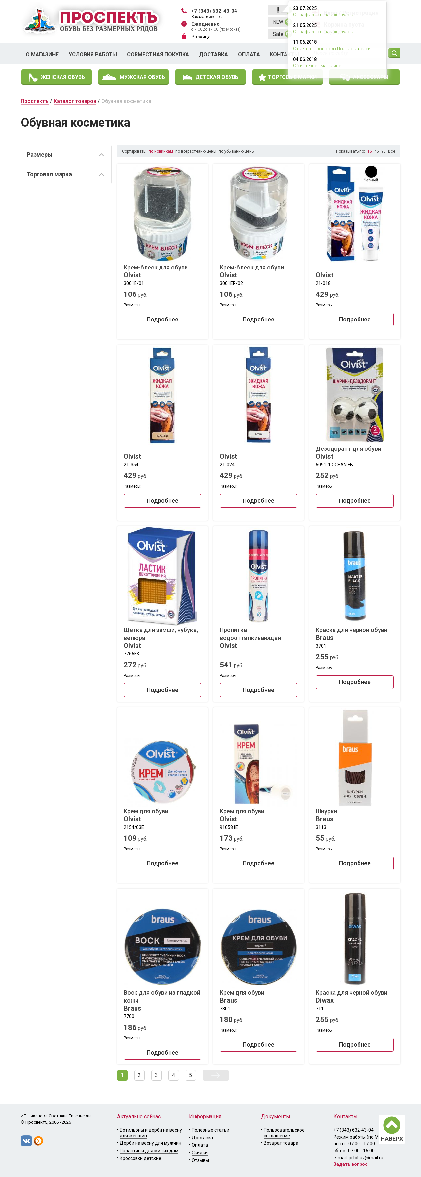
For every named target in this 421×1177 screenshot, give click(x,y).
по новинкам (161, 151)
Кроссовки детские (140, 1158)
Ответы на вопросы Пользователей (332, 48)
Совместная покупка (158, 54)
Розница (200, 36)
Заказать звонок (206, 16)
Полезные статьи (210, 1130)
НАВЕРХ (392, 1138)
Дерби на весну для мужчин (150, 1143)
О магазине (42, 54)
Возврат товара (281, 1143)
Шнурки (354, 815)
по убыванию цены (237, 151)
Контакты (284, 54)
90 (383, 151)
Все (391, 151)
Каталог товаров (75, 101)
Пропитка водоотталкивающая (258, 638)
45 (376, 151)
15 (369, 151)
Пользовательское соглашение (284, 1132)
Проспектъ (35, 101)
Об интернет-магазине (317, 65)
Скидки (200, 1152)
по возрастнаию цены (195, 151)
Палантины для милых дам (149, 1150)
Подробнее (162, 319)
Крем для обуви (162, 815)
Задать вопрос (351, 1164)
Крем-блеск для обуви (162, 271)
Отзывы (200, 1160)
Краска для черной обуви (354, 634)
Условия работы (93, 54)
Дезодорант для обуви (354, 452)
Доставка (213, 54)
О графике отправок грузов (323, 14)
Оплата (249, 54)
